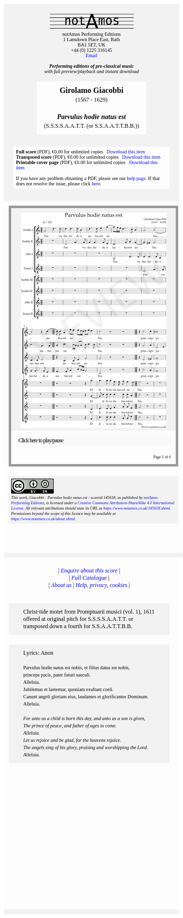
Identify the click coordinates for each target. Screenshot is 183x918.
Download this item (126, 151)
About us (61, 585)
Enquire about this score (89, 570)
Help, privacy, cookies (101, 585)
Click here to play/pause (40, 440)
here (96, 183)
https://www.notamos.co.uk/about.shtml (43, 519)
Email (91, 55)
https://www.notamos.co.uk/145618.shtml (136, 508)
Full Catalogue (89, 577)
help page (136, 178)
